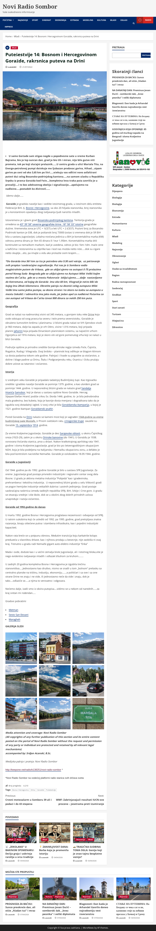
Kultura (101, 20)
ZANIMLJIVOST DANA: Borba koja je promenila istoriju (54, 850)
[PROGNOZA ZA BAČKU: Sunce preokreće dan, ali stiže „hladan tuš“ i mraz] (22, 889)
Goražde (40, 790)
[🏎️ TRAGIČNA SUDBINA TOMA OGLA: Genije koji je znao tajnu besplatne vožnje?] (88, 833)
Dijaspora (117, 191)
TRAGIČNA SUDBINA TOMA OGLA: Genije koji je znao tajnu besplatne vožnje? (87, 852)
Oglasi (123, 20)
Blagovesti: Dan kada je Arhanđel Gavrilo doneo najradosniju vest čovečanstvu (130, 107)
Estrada (74, 20)
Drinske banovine (53, 437)
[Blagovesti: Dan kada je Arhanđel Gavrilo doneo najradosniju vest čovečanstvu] (96, 889)
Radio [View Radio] (144, 20)
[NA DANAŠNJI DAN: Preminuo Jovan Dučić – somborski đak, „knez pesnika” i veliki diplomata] (59, 889)
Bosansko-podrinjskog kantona (55, 220)
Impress (9, 26)
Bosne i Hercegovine (37, 207)
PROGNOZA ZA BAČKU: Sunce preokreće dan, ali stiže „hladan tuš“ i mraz (129, 81)
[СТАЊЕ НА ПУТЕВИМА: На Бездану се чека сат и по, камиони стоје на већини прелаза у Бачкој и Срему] (133, 889)
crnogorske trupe (74, 421)
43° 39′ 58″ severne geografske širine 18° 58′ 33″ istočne (51, 224)
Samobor (20, 392)
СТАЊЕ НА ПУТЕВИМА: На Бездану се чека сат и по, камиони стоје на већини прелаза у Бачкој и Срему (131, 120)
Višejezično (118, 320)
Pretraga (118, 47)
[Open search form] (134, 23)
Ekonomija (60, 20)
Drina (33, 790)
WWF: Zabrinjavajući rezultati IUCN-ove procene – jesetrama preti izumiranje (79, 800)
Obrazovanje (119, 255)
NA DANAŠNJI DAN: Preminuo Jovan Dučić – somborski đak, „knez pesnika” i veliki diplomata (131, 94)
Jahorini (18, 331)
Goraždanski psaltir (42, 408)
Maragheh (14, 619)
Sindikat (46, 20)
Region (116, 275)
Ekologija (117, 197)
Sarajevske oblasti (70, 433)
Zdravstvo (117, 327)
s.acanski (12, 67)
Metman (13, 609)
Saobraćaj (117, 288)
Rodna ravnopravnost (124, 281)
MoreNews (88, 927)
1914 (35, 425)
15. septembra (24, 425)
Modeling (88, 20)
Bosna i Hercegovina (20, 790)
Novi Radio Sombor (30, 6)
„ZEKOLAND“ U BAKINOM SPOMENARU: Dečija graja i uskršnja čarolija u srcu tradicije (19, 852)
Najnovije (23, 20)
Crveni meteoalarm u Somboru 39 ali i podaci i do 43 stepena (30, 800)
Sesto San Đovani (18, 614)
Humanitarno (119, 223)
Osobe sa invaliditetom (124, 268)
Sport (35, 20)
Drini (29, 417)
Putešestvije (51, 790)
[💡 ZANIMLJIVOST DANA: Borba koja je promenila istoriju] (54, 833)
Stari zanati (118, 307)
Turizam (116, 314)
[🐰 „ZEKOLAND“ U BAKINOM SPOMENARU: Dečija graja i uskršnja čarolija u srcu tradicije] (20, 833)
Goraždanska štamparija (75, 404)
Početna (7, 20)
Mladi (113, 20)
